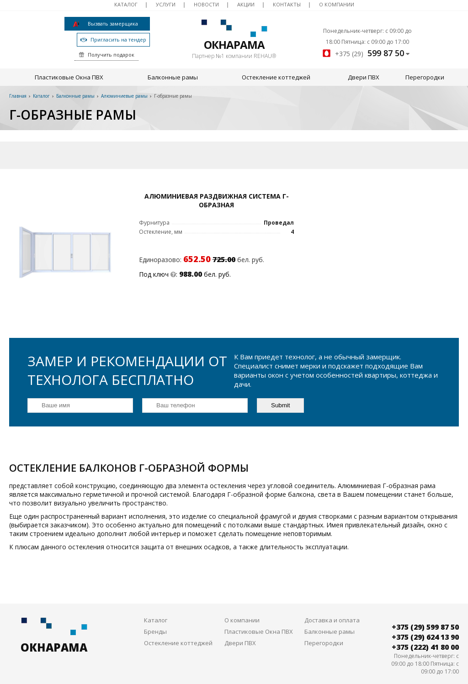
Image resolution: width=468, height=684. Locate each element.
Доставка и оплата (332, 602)
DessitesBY (444, 675)
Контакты (287, 4)
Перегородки (424, 77)
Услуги (166, 4)
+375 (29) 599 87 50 (425, 609)
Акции (246, 4)
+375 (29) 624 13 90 (425, 619)
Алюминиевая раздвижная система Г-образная (162, 200)
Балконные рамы (173, 77)
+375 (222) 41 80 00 (425, 629)
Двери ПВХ (363, 77)
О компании (336, 4)
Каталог (126, 4)
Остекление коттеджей (276, 77)
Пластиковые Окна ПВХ (69, 77)
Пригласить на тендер (107, 39)
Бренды (155, 614)
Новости (206, 4)
